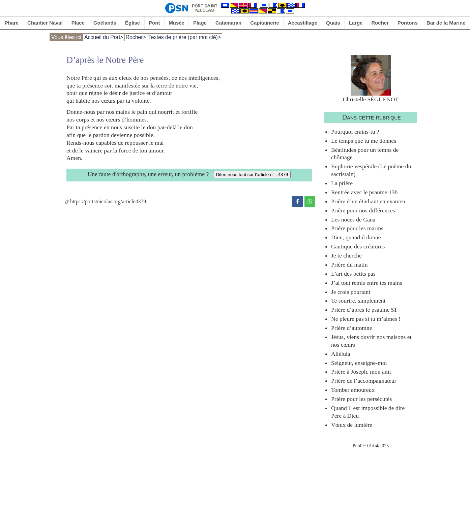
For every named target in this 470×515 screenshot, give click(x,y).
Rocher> (136, 37)
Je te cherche (346, 255)
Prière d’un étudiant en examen (368, 201)
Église (132, 23)
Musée (176, 23)
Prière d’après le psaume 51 (364, 309)
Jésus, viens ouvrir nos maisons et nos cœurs (371, 341)
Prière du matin (349, 264)
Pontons (408, 23)
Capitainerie (264, 23)
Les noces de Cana (353, 219)
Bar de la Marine (446, 23)
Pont (154, 23)
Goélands (104, 23)
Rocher (380, 23)
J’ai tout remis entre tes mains (366, 282)
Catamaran (228, 23)
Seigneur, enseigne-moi (359, 362)
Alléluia (340, 353)
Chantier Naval (45, 23)
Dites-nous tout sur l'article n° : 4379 (252, 174)
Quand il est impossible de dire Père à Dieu (368, 412)
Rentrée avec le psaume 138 (364, 192)
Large (356, 23)
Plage (200, 23)
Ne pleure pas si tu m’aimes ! (366, 318)
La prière (342, 183)
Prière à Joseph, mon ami (361, 371)
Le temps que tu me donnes (363, 140)
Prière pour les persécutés (361, 399)
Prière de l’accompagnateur (363, 380)
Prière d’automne (351, 327)
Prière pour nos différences (363, 210)
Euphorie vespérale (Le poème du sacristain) (371, 170)
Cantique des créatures (358, 246)
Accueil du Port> (103, 37)
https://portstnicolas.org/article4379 (105, 201)
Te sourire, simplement (358, 300)
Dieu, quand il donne (356, 237)
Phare (12, 23)
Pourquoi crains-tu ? (355, 131)
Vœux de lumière (351, 424)
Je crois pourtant (350, 291)
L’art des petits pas (353, 273)
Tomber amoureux (353, 389)
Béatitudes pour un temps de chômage (365, 153)
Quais (333, 23)
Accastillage (302, 23)
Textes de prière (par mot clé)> (184, 37)
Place (78, 23)
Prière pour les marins (357, 228)
